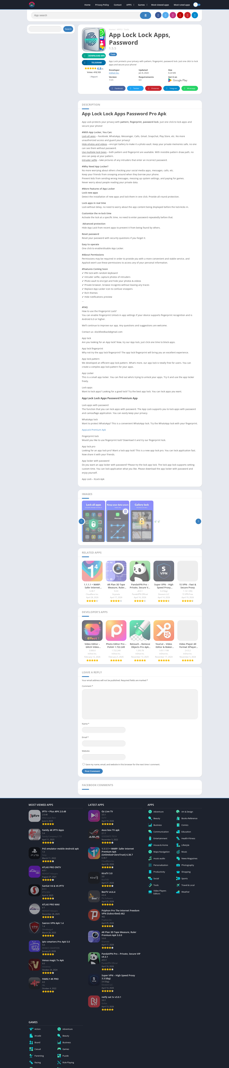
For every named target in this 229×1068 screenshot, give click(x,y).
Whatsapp (189, 88)
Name (85, 723)
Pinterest (153, 88)
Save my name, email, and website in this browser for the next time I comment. (123, 764)
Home (87, 4)
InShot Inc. (114, 72)
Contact (117, 4)
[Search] (91, 15)
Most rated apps (182, 4)
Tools (126, 29)
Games (141, 4)
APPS (129, 4)
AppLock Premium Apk (94, 429)
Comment (87, 686)
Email (85, 737)
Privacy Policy (102, 4)
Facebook (117, 88)
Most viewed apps (160, 4)
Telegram (171, 88)
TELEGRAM (92, 62)
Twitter (134, 88)
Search (68, 29)
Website (86, 750)
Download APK (93, 55)
